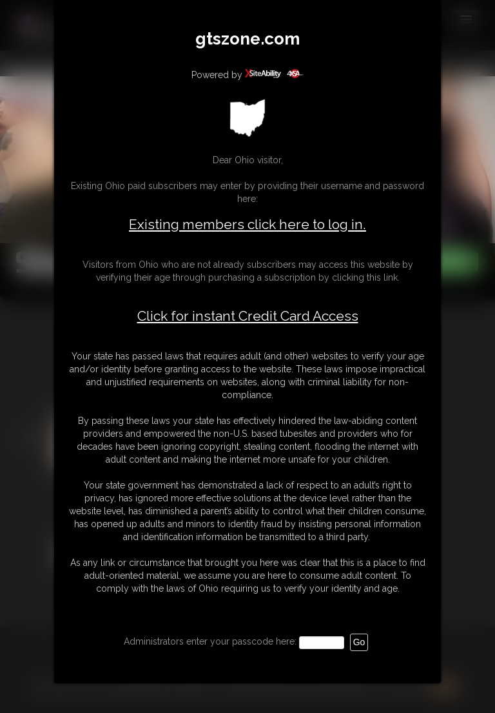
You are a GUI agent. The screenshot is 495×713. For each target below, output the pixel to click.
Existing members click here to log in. (247, 224)
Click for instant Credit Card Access (247, 316)
